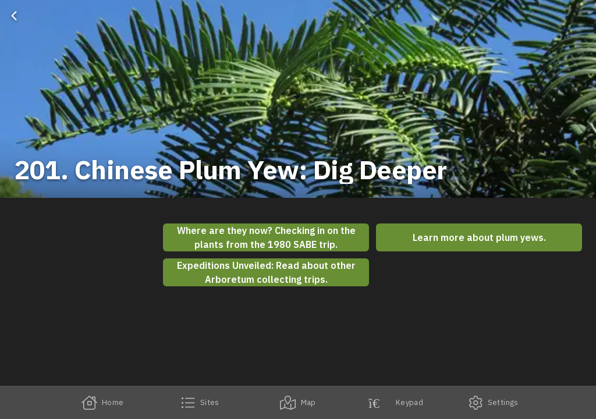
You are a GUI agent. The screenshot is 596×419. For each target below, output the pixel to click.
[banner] (298, 99)
